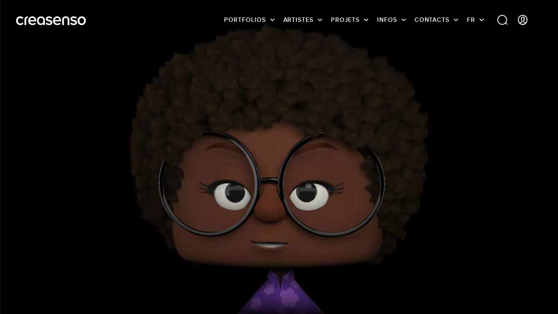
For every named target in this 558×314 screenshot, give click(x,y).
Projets (345, 19)
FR (471, 19)
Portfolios (244, 19)
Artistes (298, 19)
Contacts (432, 19)
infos (387, 19)
